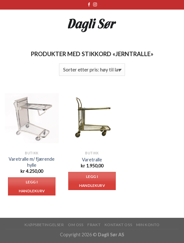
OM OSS (76, 224)
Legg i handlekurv (32, 186)
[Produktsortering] (92, 69)
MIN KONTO (148, 224)
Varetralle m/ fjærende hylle (32, 162)
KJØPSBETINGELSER (44, 224)
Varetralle (92, 159)
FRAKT (93, 224)
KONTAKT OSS (118, 224)
